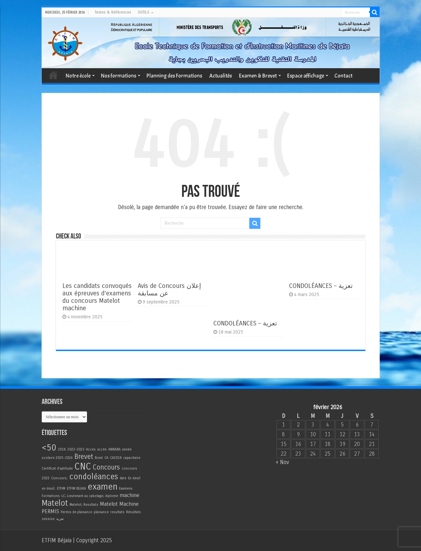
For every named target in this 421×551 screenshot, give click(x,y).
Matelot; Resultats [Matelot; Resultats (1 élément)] (84, 505)
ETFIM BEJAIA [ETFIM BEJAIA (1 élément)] (76, 488)
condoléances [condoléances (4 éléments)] (93, 477)
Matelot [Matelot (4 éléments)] (55, 503)
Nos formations (118, 75)
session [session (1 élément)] (48, 519)
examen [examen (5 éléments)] (102, 487)
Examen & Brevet (258, 75)
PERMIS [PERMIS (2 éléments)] (50, 511)
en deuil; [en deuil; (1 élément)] (48, 488)
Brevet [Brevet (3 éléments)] (83, 457)
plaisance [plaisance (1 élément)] (101, 512)
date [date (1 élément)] (123, 478)
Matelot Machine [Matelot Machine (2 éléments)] (119, 504)
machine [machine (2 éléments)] (129, 495)
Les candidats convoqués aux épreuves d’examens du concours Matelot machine (97, 297)
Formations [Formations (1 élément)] (51, 496)
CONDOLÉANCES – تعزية (245, 323)
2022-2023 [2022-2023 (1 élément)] (75, 449)
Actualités (220, 75)
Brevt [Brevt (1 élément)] (99, 458)
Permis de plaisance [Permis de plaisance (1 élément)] (76, 512)
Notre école (78, 75)
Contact (343, 75)
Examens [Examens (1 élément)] (126, 488)
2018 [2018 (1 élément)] (62, 449)
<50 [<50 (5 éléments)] (49, 447)
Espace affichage (305, 75)
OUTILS (143, 12)
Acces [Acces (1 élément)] (91, 449)
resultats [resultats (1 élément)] (117, 512)
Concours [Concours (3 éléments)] (106, 467)
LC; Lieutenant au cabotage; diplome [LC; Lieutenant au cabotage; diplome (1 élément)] (89, 496)
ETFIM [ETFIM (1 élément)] (61, 488)
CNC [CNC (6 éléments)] (82, 466)
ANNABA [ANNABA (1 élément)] (114, 449)
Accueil (53, 75)
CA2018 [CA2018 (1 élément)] (116, 458)
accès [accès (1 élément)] (102, 449)
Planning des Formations (174, 75)
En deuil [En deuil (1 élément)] (134, 478)
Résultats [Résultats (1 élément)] (133, 512)
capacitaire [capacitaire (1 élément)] (131, 458)
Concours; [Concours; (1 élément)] (59, 478)
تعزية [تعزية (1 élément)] (60, 519)
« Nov (282, 462)
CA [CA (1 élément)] (106, 458)
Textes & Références (113, 12)
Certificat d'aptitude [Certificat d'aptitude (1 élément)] (57, 468)
